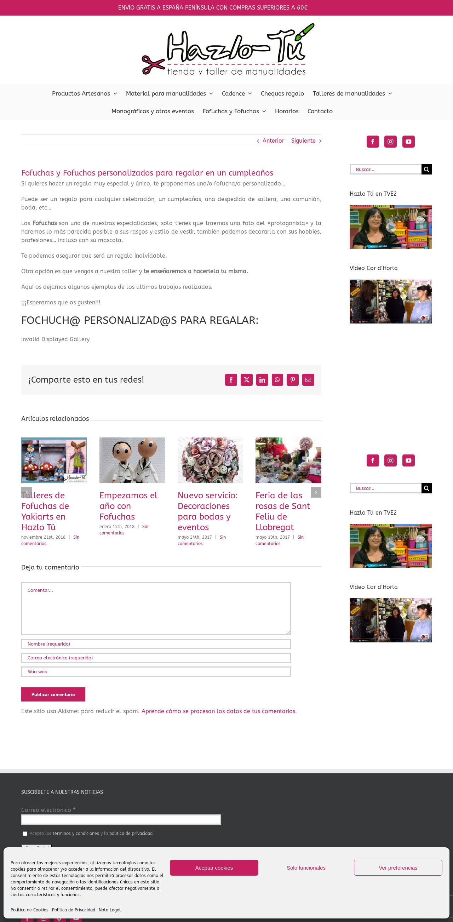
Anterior (273, 140)
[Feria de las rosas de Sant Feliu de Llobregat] (288, 440)
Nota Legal (110, 909)
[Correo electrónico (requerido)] (156, 658)
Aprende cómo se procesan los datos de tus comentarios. (219, 711)
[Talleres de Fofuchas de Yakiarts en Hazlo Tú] (54, 440)
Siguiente (303, 140)
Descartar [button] (322, 7)
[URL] (156, 671)
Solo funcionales (306, 868)
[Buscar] (427, 169)
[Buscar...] (386, 169)
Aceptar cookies (214, 868)
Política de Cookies (29, 909)
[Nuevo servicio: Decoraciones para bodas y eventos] (210, 440)
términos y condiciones (76, 833)
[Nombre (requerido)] (156, 644)
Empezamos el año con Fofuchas (128, 506)
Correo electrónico (48, 810)
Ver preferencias (398, 868)
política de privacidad (131, 833)
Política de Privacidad (73, 909)
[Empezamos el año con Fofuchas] (132, 440)
